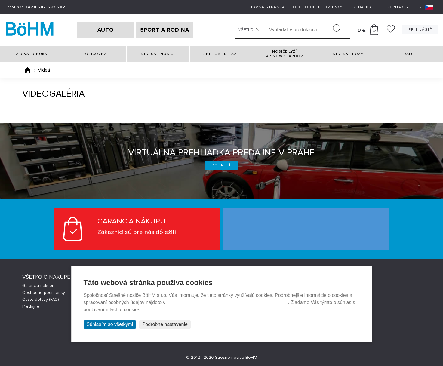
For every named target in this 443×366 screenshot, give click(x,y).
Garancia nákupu (38, 285)
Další (411, 54)
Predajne (30, 306)
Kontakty (398, 7)
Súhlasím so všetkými (110, 324)
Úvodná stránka (27, 70)
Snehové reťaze (221, 54)
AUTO (105, 29)
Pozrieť (221, 165)
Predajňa (361, 7)
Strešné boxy (348, 54)
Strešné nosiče (158, 54)
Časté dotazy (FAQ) (40, 299)
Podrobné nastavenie (165, 324)
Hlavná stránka (266, 7)
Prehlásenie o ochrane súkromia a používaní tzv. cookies (227, 302)
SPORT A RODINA (164, 29)
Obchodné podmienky (318, 7)
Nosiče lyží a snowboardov (284, 53)
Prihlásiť (420, 29)
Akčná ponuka (31, 54)
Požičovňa (95, 54)
